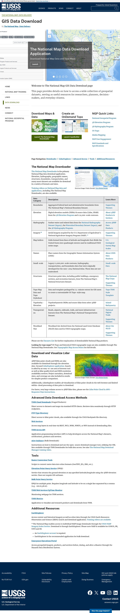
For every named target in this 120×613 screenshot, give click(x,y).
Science (42, 8)
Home (7, 87)
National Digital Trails (109, 312)
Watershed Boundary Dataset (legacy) (81, 225)
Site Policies (46, 573)
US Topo (95, 131)
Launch (35, 64)
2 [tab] (57, 77)
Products (52, 8)
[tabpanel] (60, 55)
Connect (69, 8)
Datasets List (49, 341)
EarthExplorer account (46, 533)
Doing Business (88, 580)
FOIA (24, 573)
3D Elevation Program (101, 122)
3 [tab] (60, 77)
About (78, 8)
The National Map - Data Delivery (17, 15)
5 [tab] (66, 77)
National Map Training (15, 92)
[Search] (116, 8)
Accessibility (7, 573)
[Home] (11, 10)
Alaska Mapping (98, 135)
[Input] (104, 8)
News (61, 8)
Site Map (85, 573)
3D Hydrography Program (102, 126)
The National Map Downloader (44, 171)
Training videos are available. (98, 520)
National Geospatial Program (14, 119)
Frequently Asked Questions (106, 5)
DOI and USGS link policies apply (109, 574)
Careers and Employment (67, 581)
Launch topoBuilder (72, 137)
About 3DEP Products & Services (110, 215)
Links (7, 97)
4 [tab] (63, 77)
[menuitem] (41, 7)
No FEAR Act (7, 580)
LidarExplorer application (53, 366)
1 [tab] (54, 77)
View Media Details (101, 188)
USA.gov (25, 580)
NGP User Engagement (101, 139)
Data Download (12, 102)
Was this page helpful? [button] (101, 611)
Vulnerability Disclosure (47, 581)
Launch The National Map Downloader (44, 138)
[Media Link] (96, 177)
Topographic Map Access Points (70, 347)
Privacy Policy (67, 573)
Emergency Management (107, 581)
